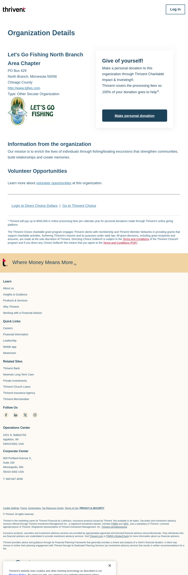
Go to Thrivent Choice (79, 206)
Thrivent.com (96, 536)
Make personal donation (134, 116)
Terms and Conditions (136, 239)
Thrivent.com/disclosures (114, 527)
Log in (175, 9)
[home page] (16, 563)
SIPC (126, 523)
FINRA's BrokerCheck (117, 536)
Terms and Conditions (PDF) (120, 242)
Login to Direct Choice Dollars (35, 206)
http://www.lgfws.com (24, 88)
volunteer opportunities (53, 183)
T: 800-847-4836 (13, 478)
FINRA (114, 523)
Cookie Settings (11, 508)
